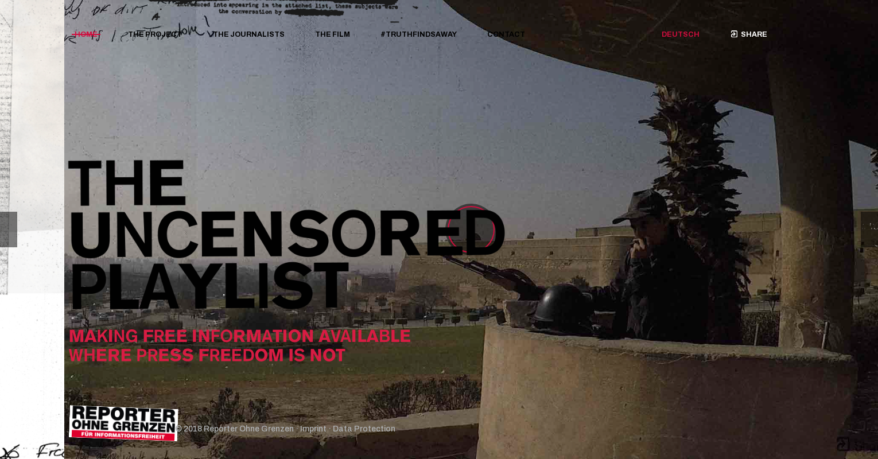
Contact (506, 34)
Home (86, 34)
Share (749, 34)
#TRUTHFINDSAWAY (418, 34)
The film (332, 34)
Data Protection (364, 429)
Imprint (313, 429)
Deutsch (681, 34)
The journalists (249, 34)
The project (155, 34)
